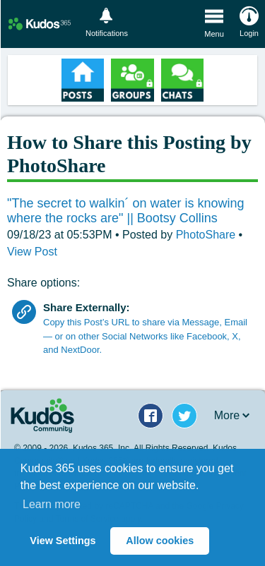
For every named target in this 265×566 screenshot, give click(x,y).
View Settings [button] (62, 540)
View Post (32, 252)
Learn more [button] (52, 504)
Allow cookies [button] (160, 540)
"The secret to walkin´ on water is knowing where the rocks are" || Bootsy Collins (126, 211)
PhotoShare (207, 235)
